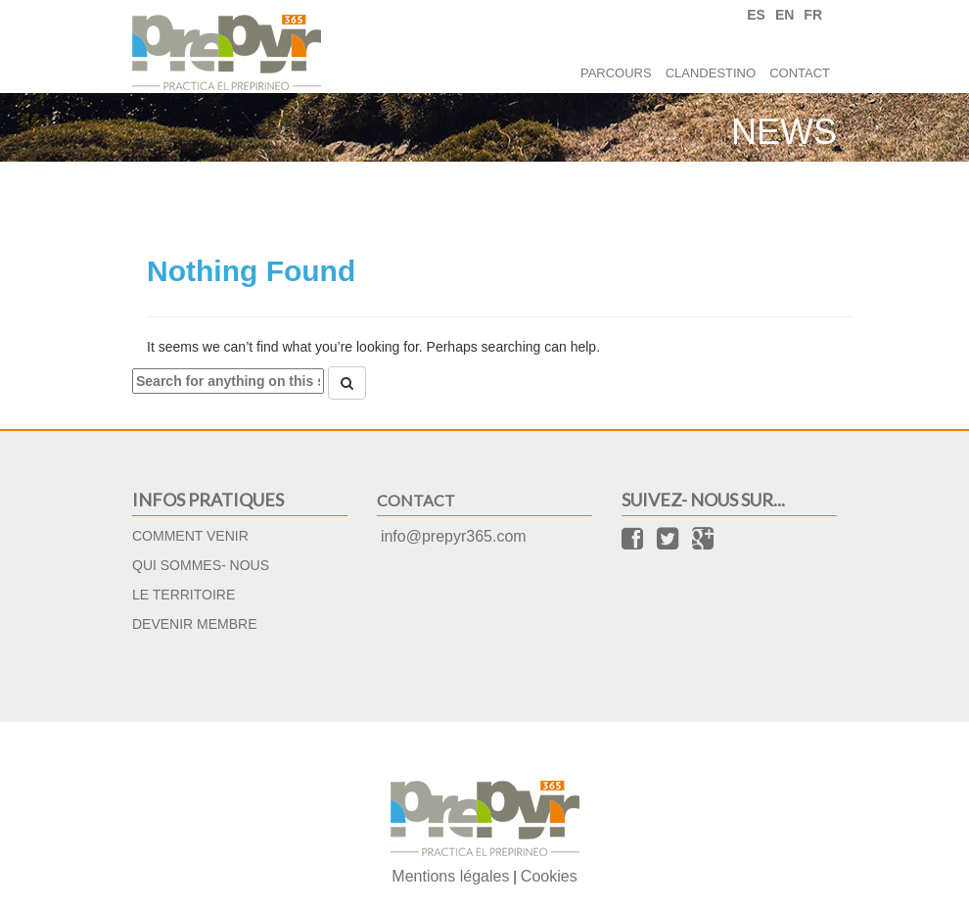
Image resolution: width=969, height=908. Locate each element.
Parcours (616, 73)
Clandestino (711, 73)
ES (756, 15)
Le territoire (183, 594)
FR (813, 15)
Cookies (549, 876)
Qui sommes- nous (200, 565)
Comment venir (190, 536)
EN (784, 15)
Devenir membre (194, 624)
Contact (799, 73)
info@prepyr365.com (454, 536)
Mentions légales (450, 876)
